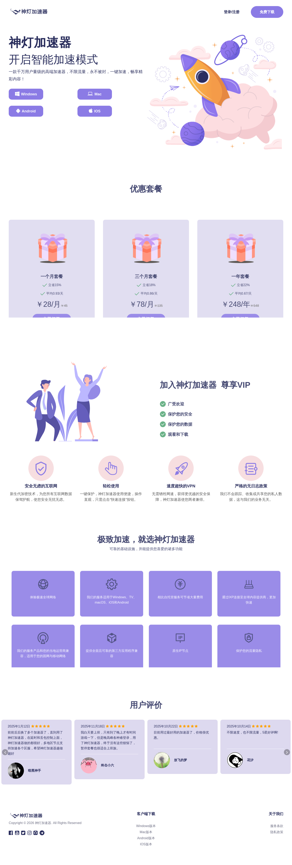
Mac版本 (146, 835)
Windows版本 (146, 829)
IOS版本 (146, 847)
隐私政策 (276, 835)
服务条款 (276, 829)
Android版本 (146, 841)
